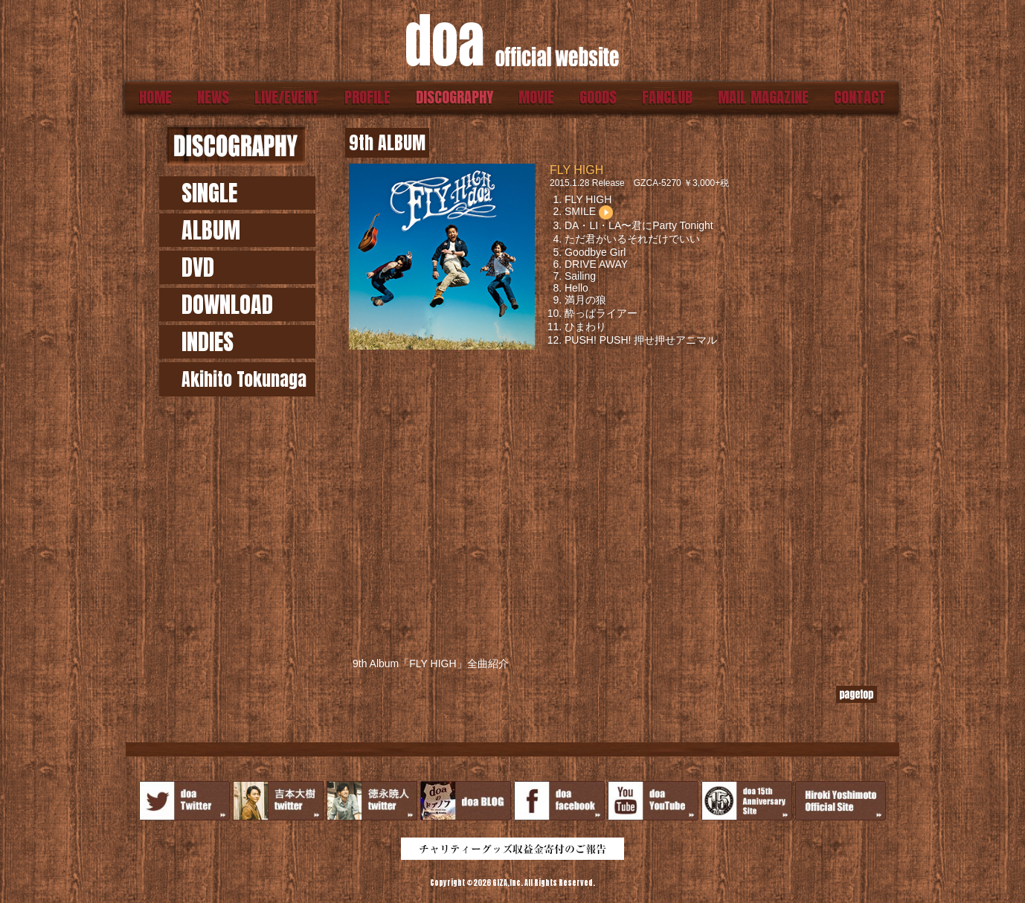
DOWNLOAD (227, 304)
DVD (197, 267)
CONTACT (860, 97)
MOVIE (536, 97)
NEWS (213, 97)
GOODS (598, 97)
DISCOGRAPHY (454, 97)
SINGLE (209, 193)
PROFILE (367, 97)
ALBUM (210, 230)
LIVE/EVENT (286, 97)
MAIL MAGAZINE (763, 97)
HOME (155, 97)
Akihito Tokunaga (243, 379)
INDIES (207, 342)
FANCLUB (667, 97)
